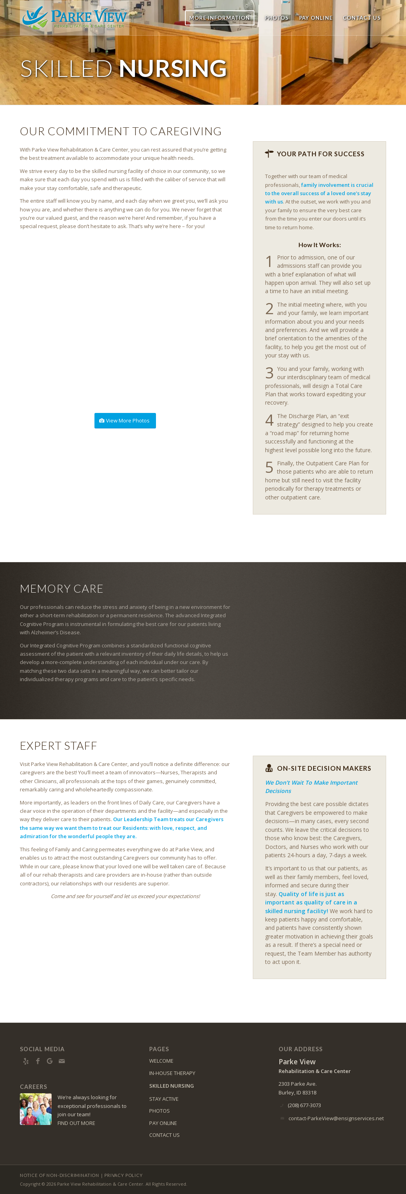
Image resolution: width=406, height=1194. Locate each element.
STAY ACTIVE (164, 1098)
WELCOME (161, 1060)
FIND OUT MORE (76, 1123)
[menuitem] (220, 17)
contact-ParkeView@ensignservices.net (336, 1118)
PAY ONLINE (163, 1123)
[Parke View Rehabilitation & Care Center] (74, 17)
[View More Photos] (125, 420)
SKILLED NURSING (171, 1085)
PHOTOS (159, 1110)
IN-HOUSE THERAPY (172, 1073)
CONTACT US (164, 1134)
